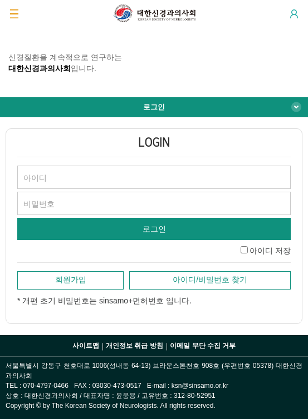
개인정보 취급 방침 (134, 346)
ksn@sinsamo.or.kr (200, 386)
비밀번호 (39, 203)
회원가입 (70, 279)
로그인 (154, 107)
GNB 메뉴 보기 (14, 14)
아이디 (35, 177)
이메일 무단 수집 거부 (203, 346)
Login (294, 14)
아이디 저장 (270, 250)
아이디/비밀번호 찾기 (210, 279)
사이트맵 (85, 346)
